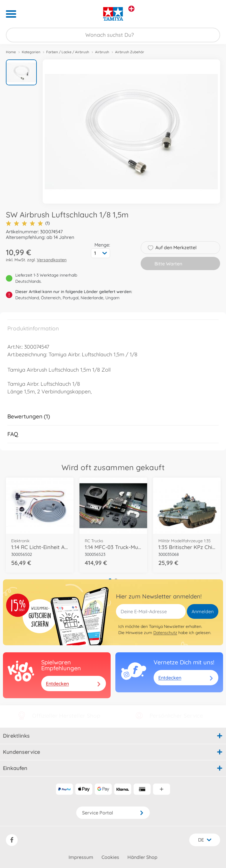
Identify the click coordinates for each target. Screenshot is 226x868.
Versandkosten (52, 259)
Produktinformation (33, 328)
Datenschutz (165, 632)
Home (11, 52)
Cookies (110, 857)
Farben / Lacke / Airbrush (67, 52)
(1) (28, 223)
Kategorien (31, 52)
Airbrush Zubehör (129, 52)
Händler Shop (142, 857)
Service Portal (113, 813)
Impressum (81, 857)
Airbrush (102, 52)
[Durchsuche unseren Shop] (113, 35)
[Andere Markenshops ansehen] (131, 9)
